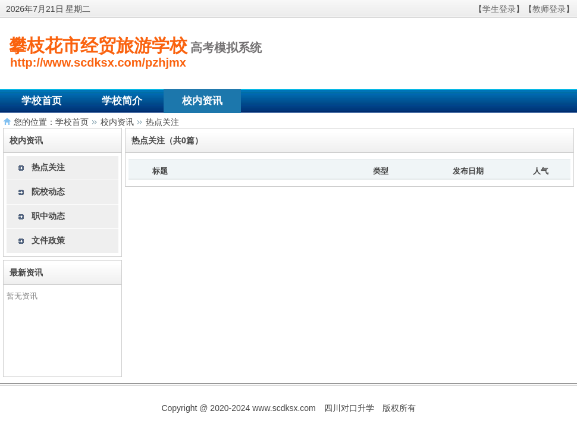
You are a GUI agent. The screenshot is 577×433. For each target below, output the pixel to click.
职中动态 (48, 216)
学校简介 (122, 100)
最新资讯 (26, 272)
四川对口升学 (349, 408)
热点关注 (162, 122)
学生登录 (499, 9)
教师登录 (549, 9)
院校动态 (48, 191)
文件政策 (48, 240)
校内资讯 (202, 100)
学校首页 (41, 100)
